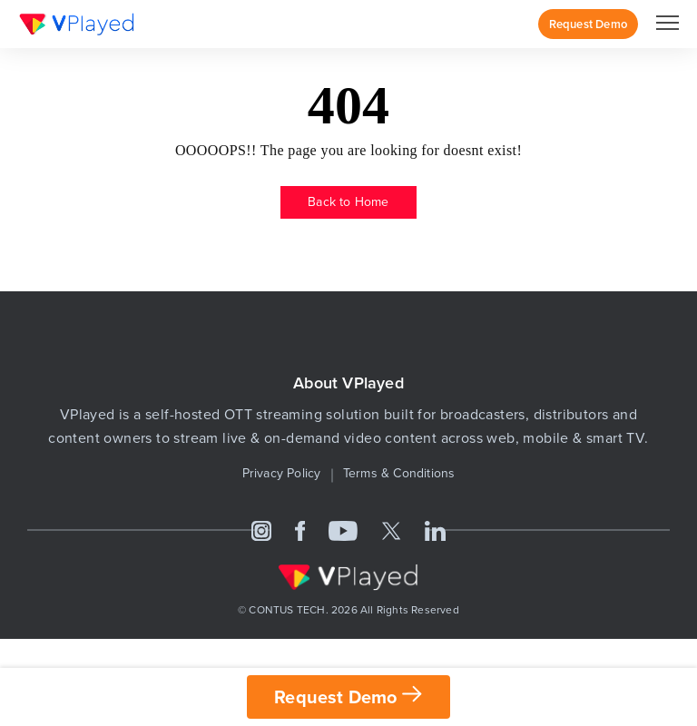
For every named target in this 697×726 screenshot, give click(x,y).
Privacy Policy (281, 473)
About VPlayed (348, 383)
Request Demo (588, 24)
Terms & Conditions (399, 473)
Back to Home (348, 201)
